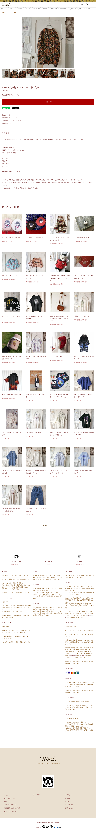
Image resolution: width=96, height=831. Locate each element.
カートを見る (67, 805)
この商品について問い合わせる (11, 120)
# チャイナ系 (54, 8)
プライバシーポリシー (8, 811)
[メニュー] (93, 4)
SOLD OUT (47, 102)
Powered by (48, 826)
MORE (46, 525)
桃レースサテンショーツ (9, 276)
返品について (6, 115)
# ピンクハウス (36, 8)
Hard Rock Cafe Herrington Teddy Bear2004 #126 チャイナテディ (60, 278)
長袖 (17, 12)
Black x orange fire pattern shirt (11, 394)
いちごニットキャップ (57, 356)
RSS (34, 795)
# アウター (20, 8)
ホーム (3, 12)
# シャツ (28, 8)
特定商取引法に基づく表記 (10, 117)
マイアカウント (68, 795)
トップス (10, 12)
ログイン (66, 801)
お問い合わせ (73, 655)
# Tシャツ (3, 8)
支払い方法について (8, 805)
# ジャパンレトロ (64, 8)
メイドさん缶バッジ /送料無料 (11, 237)
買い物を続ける (6, 123)
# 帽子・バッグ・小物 (84, 8)
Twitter (83, 655)
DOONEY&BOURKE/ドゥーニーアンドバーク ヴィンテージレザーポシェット (60, 318)
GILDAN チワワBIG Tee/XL (34, 432)
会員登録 (66, 798)
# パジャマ (74, 8)
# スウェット (12, 8)
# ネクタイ (45, 8)
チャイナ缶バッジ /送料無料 (34, 237)
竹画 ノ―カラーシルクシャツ (83, 316)
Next (70, 42)
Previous (25, 42)
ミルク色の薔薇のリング (81, 237)
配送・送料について (8, 798)
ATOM (38, 795)
